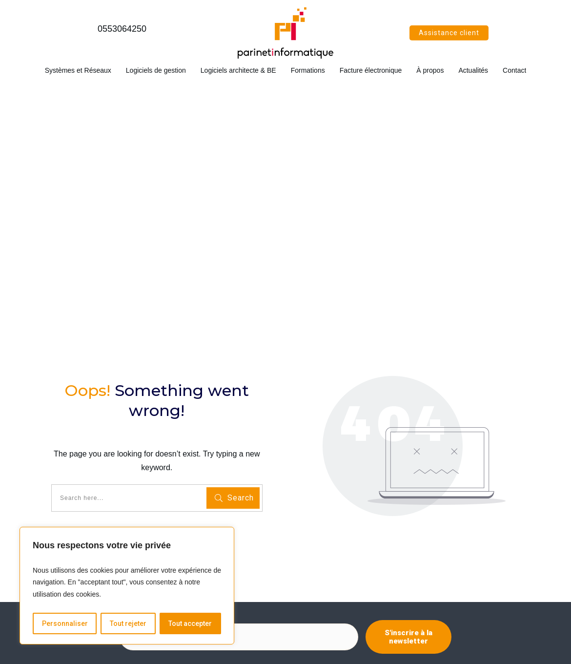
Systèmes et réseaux (64, 496)
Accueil (43, 485)
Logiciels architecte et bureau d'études (90, 519)
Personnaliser (65, 623)
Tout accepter (190, 623)
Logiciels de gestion (62, 508)
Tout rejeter (128, 623)
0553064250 (122, 29)
